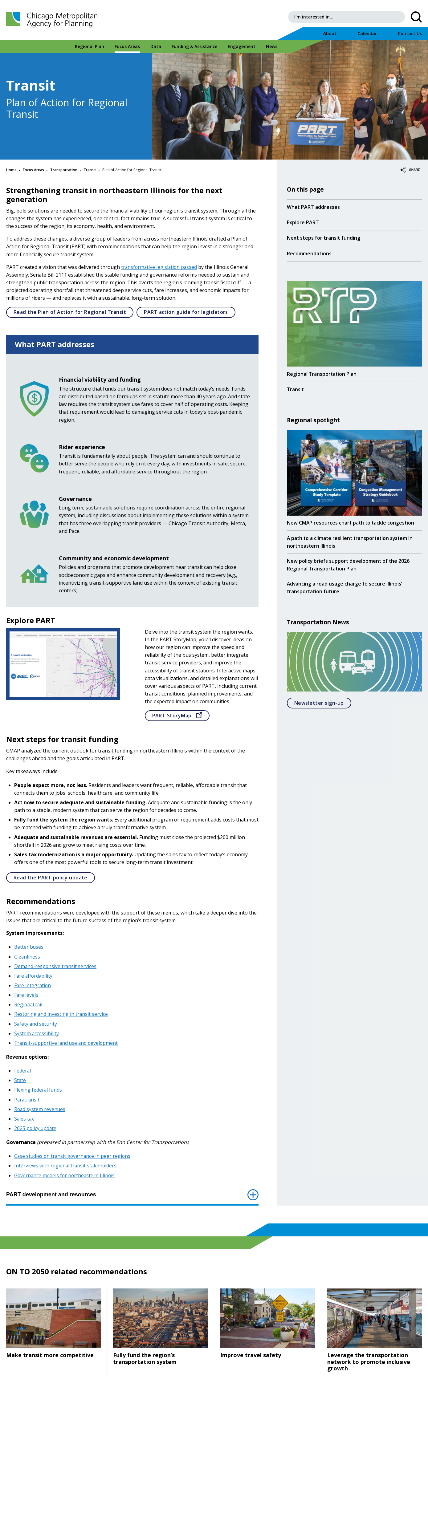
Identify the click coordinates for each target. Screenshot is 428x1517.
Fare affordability (34, 975)
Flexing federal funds (38, 1089)
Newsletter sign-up (322, 704)
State (20, 1080)
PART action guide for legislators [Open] (189, 311)
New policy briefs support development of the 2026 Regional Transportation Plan (349, 565)
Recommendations (309, 253)
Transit (90, 169)
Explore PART (303, 222)
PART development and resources (132, 1194)
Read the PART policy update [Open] (54, 877)
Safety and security (36, 1023)
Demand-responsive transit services (55, 966)
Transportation (63, 169)
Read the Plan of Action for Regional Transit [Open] (73, 311)
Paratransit (27, 1099)
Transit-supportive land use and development (67, 1043)
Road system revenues (40, 1109)
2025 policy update (35, 1128)
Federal (22, 1070)
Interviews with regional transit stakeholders (66, 1165)
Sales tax (24, 1118)
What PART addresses (313, 207)
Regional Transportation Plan (322, 373)
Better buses (29, 946)
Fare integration (33, 985)
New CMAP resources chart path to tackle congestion (351, 523)
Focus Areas (33, 169)
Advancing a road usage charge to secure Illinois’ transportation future (345, 588)
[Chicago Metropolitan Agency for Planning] (55, 20)
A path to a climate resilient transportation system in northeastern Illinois (351, 542)
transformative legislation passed (160, 267)
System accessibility (36, 1033)
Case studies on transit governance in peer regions (73, 1156)
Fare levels (26, 995)
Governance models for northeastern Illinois (65, 1175)
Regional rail (28, 1004)
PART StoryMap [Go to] (181, 715)
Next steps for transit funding (323, 237)
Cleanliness (27, 956)
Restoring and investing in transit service (61, 1014)
